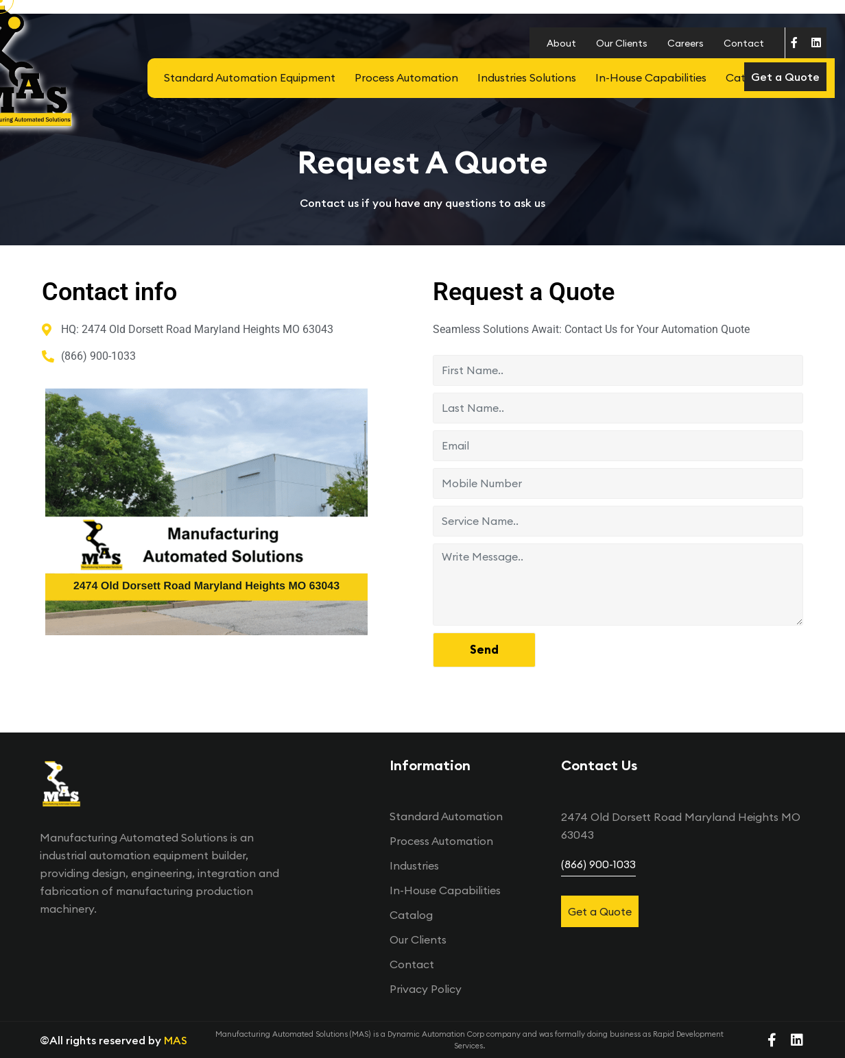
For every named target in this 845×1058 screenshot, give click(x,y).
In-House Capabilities (650, 77)
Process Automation (406, 77)
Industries (414, 865)
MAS (175, 1040)
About (561, 43)
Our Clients (621, 43)
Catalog (411, 915)
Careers (685, 43)
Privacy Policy (426, 989)
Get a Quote (785, 77)
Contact (744, 43)
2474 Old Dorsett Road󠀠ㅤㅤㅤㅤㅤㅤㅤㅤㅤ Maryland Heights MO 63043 (680, 825)
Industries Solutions (526, 77)
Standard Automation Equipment (249, 77)
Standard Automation (446, 816)
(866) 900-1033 (598, 864)
